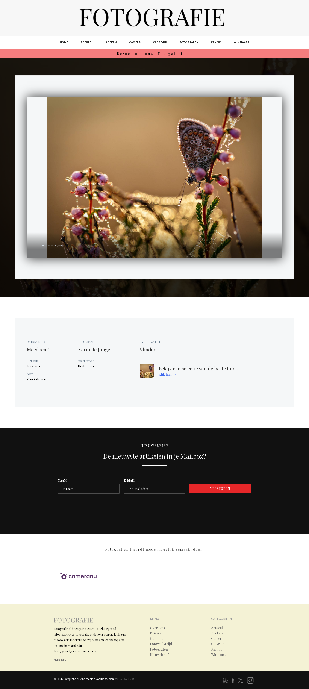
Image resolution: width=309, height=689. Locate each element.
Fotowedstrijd (161, 644)
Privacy (156, 633)
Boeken (217, 633)
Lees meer (34, 366)
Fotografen (159, 649)
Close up (218, 644)
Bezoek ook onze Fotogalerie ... (154, 53)
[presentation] (90, 506)
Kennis (216, 649)
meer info (60, 660)
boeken (111, 42)
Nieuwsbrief (159, 655)
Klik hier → (167, 374)
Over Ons (157, 628)
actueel (87, 42)
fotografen (188, 42)
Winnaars (218, 655)
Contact (156, 638)
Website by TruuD (124, 679)
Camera (217, 638)
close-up (160, 42)
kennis (216, 42)
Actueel (217, 628)
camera (135, 42)
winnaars (241, 42)
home (64, 42)
